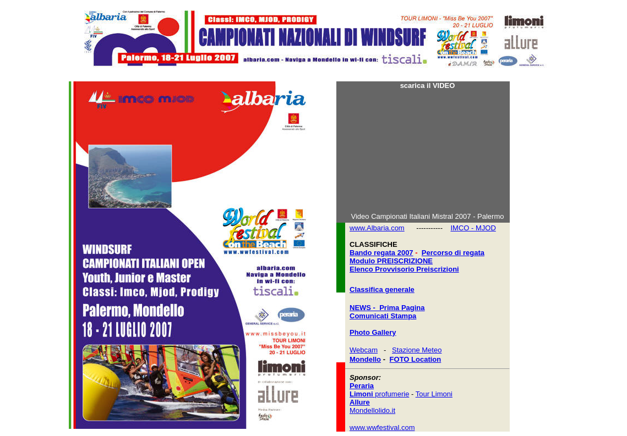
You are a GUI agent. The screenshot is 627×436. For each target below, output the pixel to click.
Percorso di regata (453, 253)
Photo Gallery (373, 332)
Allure (360, 402)
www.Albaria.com (377, 228)
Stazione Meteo (416, 350)
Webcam (364, 350)
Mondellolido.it (372, 410)
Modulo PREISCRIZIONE (391, 261)
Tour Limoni (434, 394)
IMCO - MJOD (472, 228)
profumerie (379, 394)
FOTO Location (415, 359)
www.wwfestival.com (382, 427)
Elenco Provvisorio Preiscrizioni (404, 269)
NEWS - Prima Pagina (387, 307)
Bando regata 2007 (381, 253)
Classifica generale (382, 289)
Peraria (362, 386)
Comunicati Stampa (383, 316)
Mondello (365, 359)
